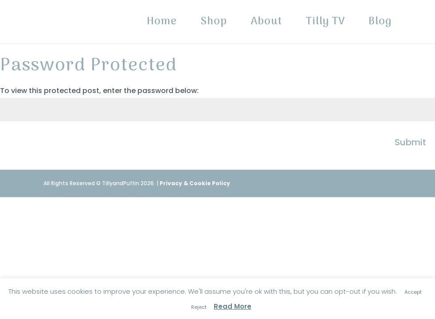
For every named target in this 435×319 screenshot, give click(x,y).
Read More (232, 306)
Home (162, 24)
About (266, 24)
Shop (213, 24)
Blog (380, 24)
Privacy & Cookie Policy (195, 183)
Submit (410, 142)
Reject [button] (199, 307)
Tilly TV (325, 24)
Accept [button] (413, 292)
